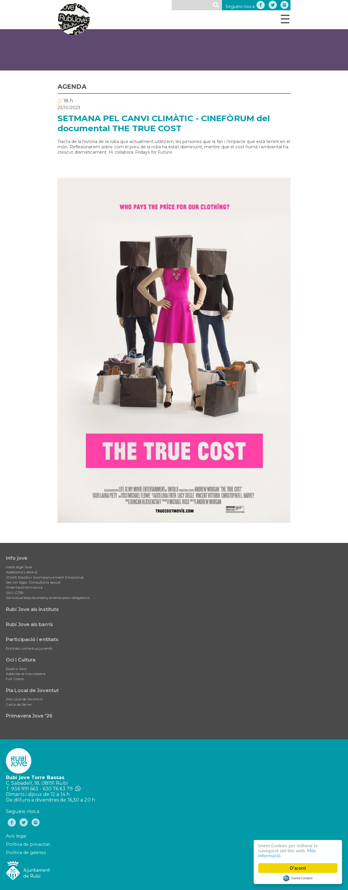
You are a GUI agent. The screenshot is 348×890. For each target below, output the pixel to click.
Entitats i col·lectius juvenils (29, 648)
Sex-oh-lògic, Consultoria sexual (33, 582)
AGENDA (72, 86)
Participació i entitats (32, 639)
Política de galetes (26, 852)
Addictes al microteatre (25, 673)
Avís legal (16, 836)
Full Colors (15, 678)
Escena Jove (16, 668)
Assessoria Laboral (21, 572)
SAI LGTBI (14, 592)
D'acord (298, 868)
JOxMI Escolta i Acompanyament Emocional (45, 577)
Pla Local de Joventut (32, 690)
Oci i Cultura (20, 660)
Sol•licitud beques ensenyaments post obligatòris (47, 597)
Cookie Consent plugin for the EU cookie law (298, 878)
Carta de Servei (19, 704)
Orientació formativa (24, 587)
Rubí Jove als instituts (32, 609)
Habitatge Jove (19, 567)
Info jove (16, 558)
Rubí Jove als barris (29, 624)
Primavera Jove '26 (29, 716)
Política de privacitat (28, 844)
